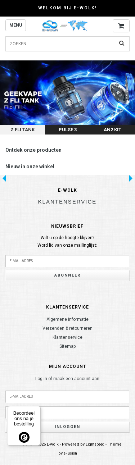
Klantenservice (67, 337)
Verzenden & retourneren (67, 328)
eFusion (70, 453)
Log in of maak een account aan (67, 378)
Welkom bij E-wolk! (67, 7)
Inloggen (67, 426)
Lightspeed (95, 444)
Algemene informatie (67, 319)
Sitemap (67, 346)
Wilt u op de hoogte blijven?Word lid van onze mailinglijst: (67, 241)
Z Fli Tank (22, 129)
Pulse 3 (68, 129)
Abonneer (67, 275)
